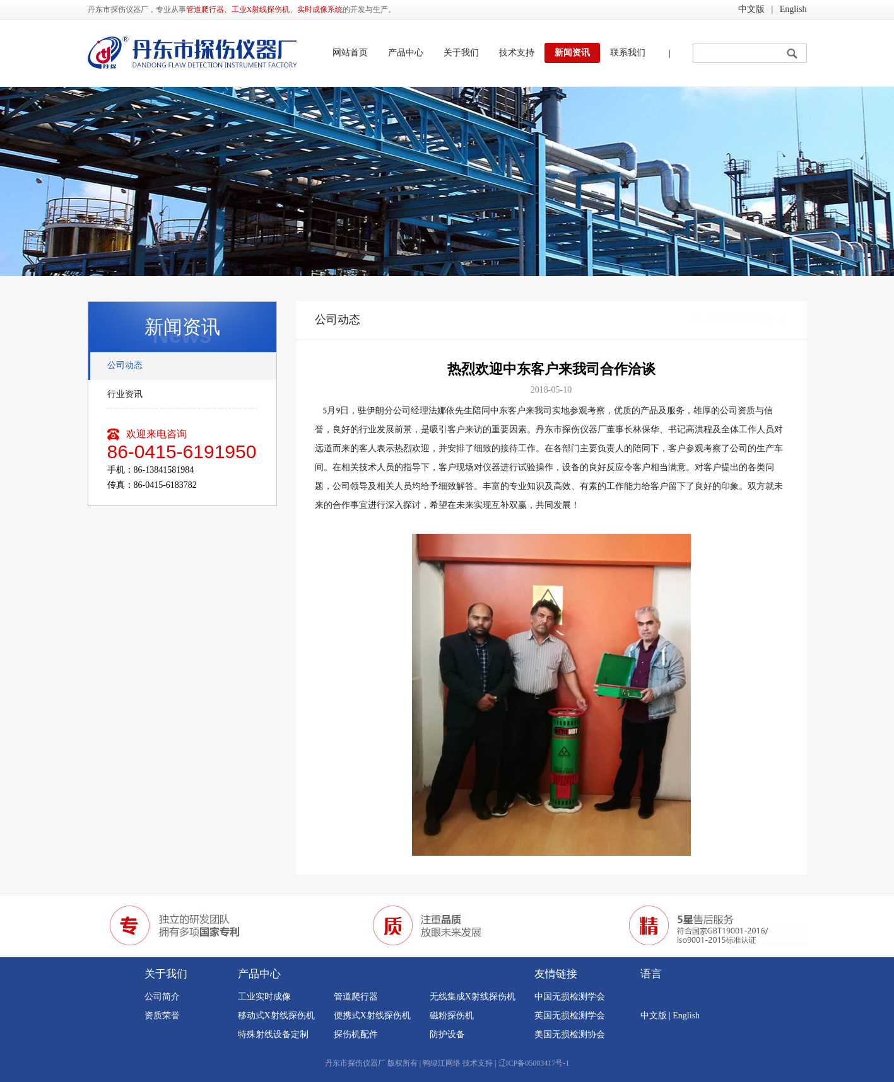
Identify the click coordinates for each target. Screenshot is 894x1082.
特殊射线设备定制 (273, 1034)
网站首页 (350, 52)
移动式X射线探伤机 (276, 1015)
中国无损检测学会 (569, 996)
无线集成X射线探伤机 (472, 996)
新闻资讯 (572, 52)
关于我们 (461, 52)
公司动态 (125, 365)
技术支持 (516, 52)
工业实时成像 (264, 996)
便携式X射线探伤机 (372, 1015)
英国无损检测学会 (569, 1015)
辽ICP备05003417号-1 (534, 1063)
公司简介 (162, 996)
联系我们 (627, 52)
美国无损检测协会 (569, 1034)
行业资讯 (125, 394)
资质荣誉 (162, 1015)
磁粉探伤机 (452, 1015)
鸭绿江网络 (442, 1063)
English (793, 9)
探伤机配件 (356, 1034)
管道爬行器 (356, 996)
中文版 (751, 9)
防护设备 (447, 1034)
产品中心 (405, 52)
